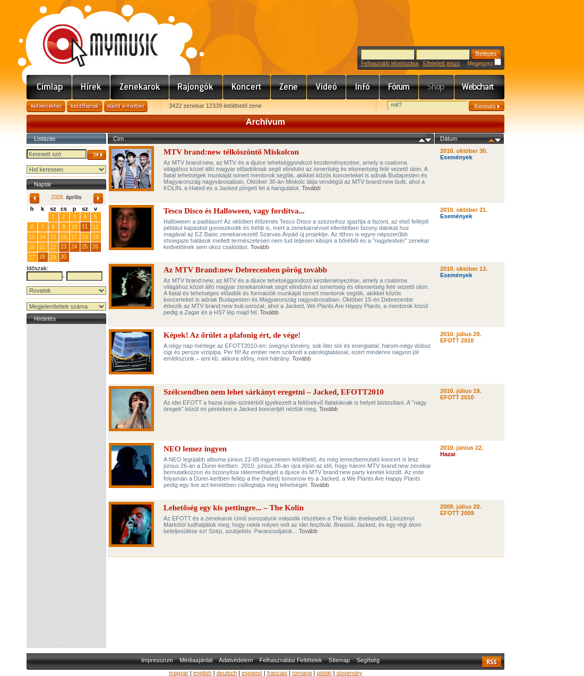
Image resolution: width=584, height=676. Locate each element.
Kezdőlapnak (84, 106)
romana (302, 673)
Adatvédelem (236, 660)
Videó (326, 87)
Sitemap (339, 660)
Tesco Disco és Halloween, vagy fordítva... (234, 211)
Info (363, 87)
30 (63, 257)
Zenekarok (139, 87)
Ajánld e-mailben (126, 106)
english (202, 673)
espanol (252, 673)
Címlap (49, 87)
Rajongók (196, 87)
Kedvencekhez (46, 106)
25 (85, 247)
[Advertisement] (66, 486)
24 (74, 247)
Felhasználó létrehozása (389, 63)
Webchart (479, 87)
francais (277, 673)
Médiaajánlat (195, 660)
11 (85, 226)
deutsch (227, 673)
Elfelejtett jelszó (441, 63)
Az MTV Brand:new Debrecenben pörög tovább (245, 270)
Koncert (247, 87)
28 (42, 257)
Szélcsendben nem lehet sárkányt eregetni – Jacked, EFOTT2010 (274, 392)
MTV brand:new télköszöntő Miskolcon (231, 152)
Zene (289, 87)
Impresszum (157, 660)
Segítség (367, 660)
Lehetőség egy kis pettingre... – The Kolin (234, 507)
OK (96, 155)
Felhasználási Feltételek (291, 660)
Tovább (311, 188)
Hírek (91, 87)
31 (42, 216)
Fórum (399, 87)
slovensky (349, 673)
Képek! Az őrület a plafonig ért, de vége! (232, 335)
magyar (178, 673)
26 (95, 247)
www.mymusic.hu (92, 34)
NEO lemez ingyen (195, 448)
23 (63, 247)
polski (323, 673)
